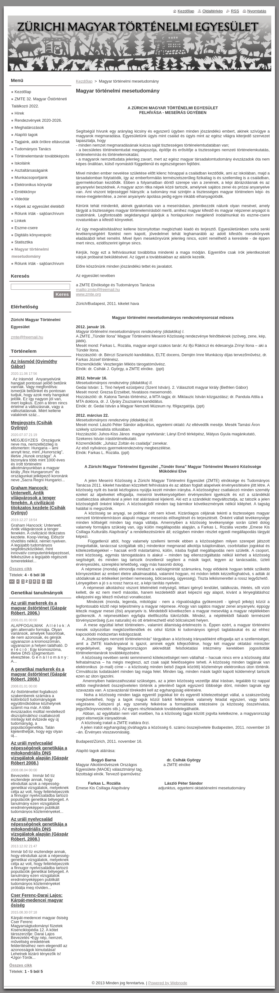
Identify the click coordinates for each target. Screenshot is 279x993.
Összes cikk (20, 568)
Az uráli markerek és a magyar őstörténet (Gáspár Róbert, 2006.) (39, 608)
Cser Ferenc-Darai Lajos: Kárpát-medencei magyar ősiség (37, 900)
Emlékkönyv (25, 191)
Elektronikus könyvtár (33, 184)
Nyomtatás (256, 11)
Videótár (22, 199)
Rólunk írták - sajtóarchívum (39, 213)
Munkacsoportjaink (31, 177)
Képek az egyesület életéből (39, 206)
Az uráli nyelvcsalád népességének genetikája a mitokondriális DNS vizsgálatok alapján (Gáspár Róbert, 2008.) (39, 829)
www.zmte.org (88, 294)
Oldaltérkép (212, 11)
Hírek (19, 113)
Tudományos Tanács (33, 149)
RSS (235, 11)
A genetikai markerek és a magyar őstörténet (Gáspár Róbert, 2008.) (39, 674)
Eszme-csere (26, 227)
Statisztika (24, 242)
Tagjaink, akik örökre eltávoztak (42, 141)
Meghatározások (29, 127)
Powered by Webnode (167, 983)
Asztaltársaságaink (31, 170)
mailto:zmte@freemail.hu (98, 289)
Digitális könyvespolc (33, 235)
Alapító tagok (26, 134)
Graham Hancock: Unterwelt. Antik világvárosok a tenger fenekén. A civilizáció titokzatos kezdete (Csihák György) (38, 500)
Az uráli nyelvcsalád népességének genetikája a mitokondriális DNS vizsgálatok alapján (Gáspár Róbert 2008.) (39, 753)
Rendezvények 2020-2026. (38, 120)
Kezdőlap (84, 81)
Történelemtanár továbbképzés (42, 156)
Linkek (20, 220)
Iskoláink (22, 163)
